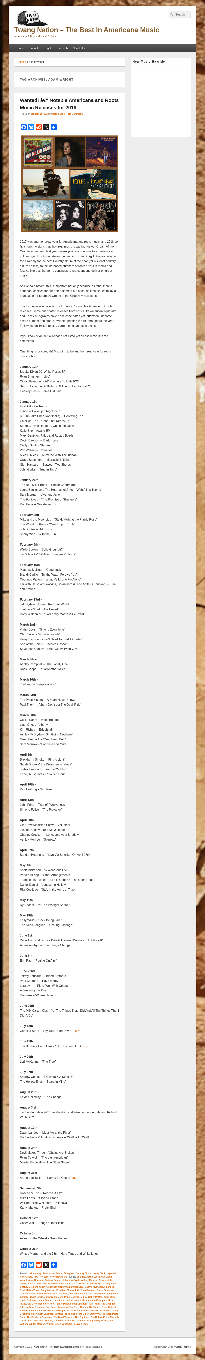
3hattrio (81, 1276)
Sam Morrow (43, 1310)
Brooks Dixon (76, 1283)
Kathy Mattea (95, 1297)
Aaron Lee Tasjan (95, 1276)
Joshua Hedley (79, 1297)
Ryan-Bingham (28, 1310)
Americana (48, 1273)
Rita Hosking (27, 1307)
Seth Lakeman (46, 1314)
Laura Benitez (45, 1300)
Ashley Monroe (89, 1280)
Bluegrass (69, 1273)
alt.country (35, 1273)
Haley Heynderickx (47, 1293)
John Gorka (50, 1297)
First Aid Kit (73, 1290)
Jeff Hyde (63, 1293)
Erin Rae (61, 1290)
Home (20, 48)
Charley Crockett (29, 1287)
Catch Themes (183, 1347)
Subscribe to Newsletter (71, 48)
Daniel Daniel (78, 1287)
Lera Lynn (59, 1300)
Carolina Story (92, 1283)
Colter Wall (64, 1287)
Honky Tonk (99, 1273)
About (34, 48)
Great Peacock (27, 1293)
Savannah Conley (109, 1310)
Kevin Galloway (28, 1300)
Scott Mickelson (28, 1314)
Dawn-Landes (106, 1287)
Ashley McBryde (71, 1280)
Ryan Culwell (109, 1307)
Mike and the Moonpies (94, 1300)
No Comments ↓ (76, 114)
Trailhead (81, 1320)
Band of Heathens (37, 1283)
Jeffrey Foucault (78, 1293)
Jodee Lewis (36, 1297)
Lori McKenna (73, 1300)
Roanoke (39, 1307)
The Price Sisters (43, 1320)
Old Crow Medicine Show (40, 1303)
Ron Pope (51, 1307)
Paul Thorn (94, 1303)
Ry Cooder (95, 1307)
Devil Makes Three (30, 1290)
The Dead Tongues (63, 1317)
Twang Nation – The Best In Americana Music (86, 30)
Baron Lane (58, 114)
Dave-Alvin (92, 1287)
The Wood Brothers (64, 1320)
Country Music (83, 1273)
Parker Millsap (63, 1303)
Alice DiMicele (35, 1280)
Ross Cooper (81, 1307)
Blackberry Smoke (58, 1283)
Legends (111, 1273)
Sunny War (95, 1314)
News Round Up (58, 1276)
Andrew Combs (53, 1280)
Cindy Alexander (48, 1287)
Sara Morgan (59, 1310)
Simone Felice (62, 1314)
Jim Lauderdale (96, 1293)
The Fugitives (82, 1317)
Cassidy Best (109, 1283)
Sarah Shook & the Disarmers (82, 1310)
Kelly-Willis (110, 1297)
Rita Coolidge (108, 1303)
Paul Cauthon (79, 1303)
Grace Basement (106, 1290)
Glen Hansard (88, 1290)
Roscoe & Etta (65, 1307)
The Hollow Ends (100, 1317)
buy (77, 1030)
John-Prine (64, 1297)
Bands (58, 1273)
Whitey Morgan (37, 1324)
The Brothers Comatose (39, 1317)
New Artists (26, 1276)
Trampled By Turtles (97, 1320)
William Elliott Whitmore (59, 1324)
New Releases (40, 1276)
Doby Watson (48, 1290)
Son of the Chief (79, 1314)
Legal (47, 48)
